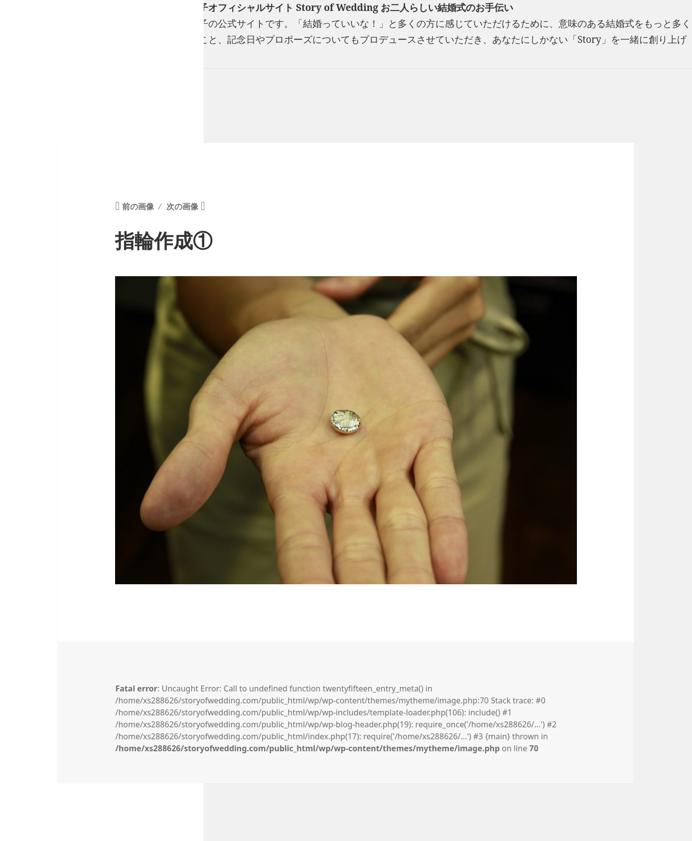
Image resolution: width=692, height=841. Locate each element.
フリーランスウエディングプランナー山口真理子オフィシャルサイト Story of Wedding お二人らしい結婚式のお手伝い (256, 7)
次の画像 (182, 206)
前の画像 (138, 206)
